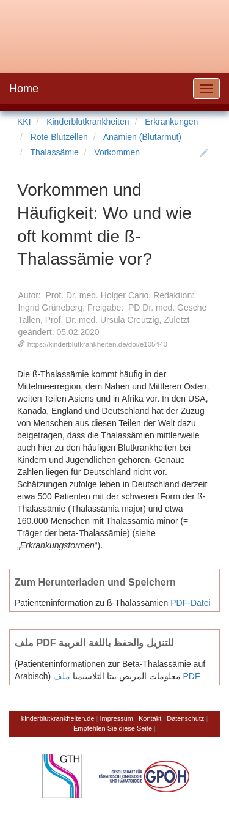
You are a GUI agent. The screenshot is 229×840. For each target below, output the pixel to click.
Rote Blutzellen (59, 137)
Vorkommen (117, 152)
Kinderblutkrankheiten (87, 122)
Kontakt (150, 718)
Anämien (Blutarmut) (142, 137)
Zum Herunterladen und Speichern (95, 582)
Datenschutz (185, 718)
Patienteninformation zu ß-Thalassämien (91, 603)
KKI (24, 122)
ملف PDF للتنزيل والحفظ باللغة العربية (94, 642)
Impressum (116, 718)
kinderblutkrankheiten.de (58, 718)
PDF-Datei (190, 603)
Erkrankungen (171, 122)
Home (23, 89)
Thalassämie (54, 152)
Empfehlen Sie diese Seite (112, 728)
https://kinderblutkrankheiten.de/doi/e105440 (97, 344)
